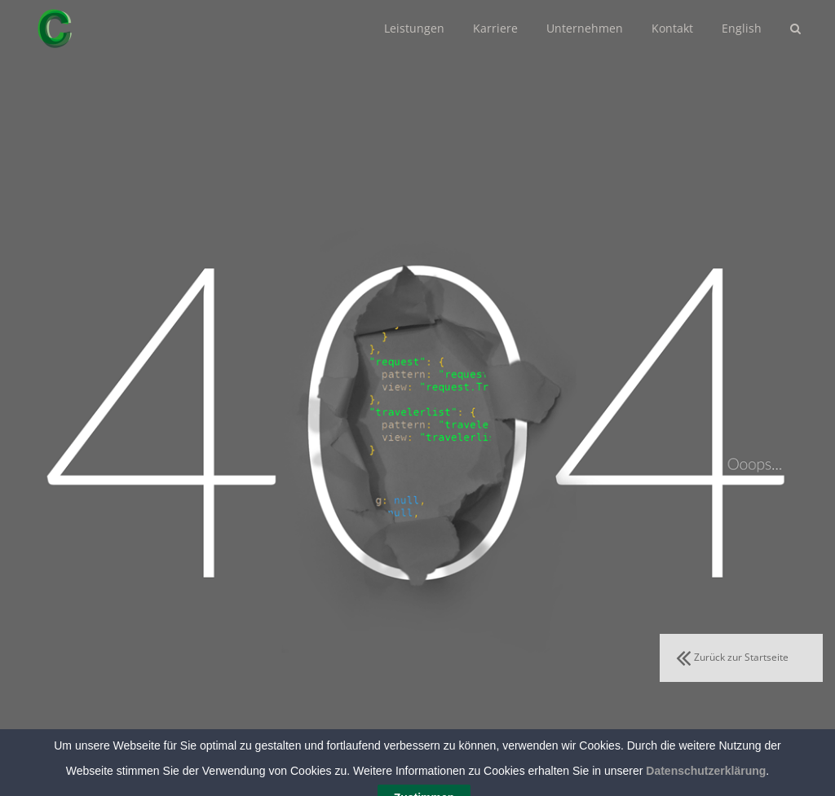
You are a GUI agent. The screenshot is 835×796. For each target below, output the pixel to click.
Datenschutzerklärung (706, 788)
